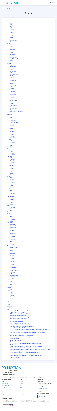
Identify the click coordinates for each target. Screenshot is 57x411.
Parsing (12, 88)
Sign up (21, 383)
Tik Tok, (8, 376)
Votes (11, 78)
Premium (12, 116)
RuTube (9, 139)
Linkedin (9, 259)
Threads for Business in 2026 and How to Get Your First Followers (26, 355)
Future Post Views (14, 72)
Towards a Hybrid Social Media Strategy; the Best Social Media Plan (26, 317)
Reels (11, 31)
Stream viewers (13, 100)
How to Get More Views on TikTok (18, 320)
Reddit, (17, 377)
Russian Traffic (13, 225)
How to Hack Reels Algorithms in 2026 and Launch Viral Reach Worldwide (27, 354)
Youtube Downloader (25, 393)
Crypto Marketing (11, 273)
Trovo (8, 269)
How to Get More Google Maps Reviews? (20, 324)
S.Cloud (9, 213)
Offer (21, 391)
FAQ (8, 303)
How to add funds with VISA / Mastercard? (20, 334)
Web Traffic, (8, 377)
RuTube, (24, 376)
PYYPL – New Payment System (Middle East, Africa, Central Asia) (25, 343)
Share (11, 173)
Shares (11, 52)
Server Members (14, 247)
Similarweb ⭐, (49, 376)
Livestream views (14, 38)
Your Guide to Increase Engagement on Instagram (22, 326)
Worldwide (12, 224)
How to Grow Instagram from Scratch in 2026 (21, 351)
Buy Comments (13, 71)
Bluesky (12, 295)
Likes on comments (14, 74)
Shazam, (43, 377)
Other (8, 290)
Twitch (8, 148)
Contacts (9, 307)
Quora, (24, 377)
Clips (11, 86)
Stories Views (13, 34)
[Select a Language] (46, 2)
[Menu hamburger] (2, 2)
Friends (12, 199)
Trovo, (31, 377)
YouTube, (15, 376)
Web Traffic (10, 222)
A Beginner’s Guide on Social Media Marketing (21, 313)
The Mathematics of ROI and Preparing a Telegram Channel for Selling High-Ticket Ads (31, 347)
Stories (12, 133)
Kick (11, 292)
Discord (9, 245)
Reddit (8, 238)
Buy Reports (13, 80)
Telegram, (20, 376)
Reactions (12, 119)
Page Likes (12, 159)
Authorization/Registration (13, 357)
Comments (12, 29)
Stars (11, 117)
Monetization (13, 105)
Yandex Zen (10, 228)
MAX (8, 205)
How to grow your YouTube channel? (19, 318)
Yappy (11, 298)
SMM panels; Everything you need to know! (20, 315)
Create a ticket (41, 396)
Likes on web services (15, 300)
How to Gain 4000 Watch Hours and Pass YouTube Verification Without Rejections (30, 349)
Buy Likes (12, 68)
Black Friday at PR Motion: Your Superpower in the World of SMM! (26, 346)
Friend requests (14, 249)
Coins (11, 62)
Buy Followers (13, 65)
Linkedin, (28, 377)
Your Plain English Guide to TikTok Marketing (20, 323)
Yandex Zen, (13, 377)
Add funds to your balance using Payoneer (20, 344)
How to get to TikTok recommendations (19, 310)
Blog (8, 309)
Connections (13, 267)
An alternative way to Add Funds (17, 341)
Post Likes (12, 160)
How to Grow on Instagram (16, 321)
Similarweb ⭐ (10, 211)
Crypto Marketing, (37, 377)
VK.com (9, 63)
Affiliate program (6, 394)
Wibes (8, 279)
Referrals (12, 131)
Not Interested (14, 58)
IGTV (11, 27)
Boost (11, 130)
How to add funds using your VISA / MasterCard (21, 335)
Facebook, (31, 376)
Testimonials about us (7, 391)
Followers (12, 24)
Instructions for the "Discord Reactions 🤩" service (22, 337)
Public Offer (23, 394)
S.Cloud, (3, 377)
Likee (8, 188)
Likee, (38, 376)
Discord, (21, 377)
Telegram (9, 114)
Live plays (12, 154)
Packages (12, 21)
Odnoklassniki (10, 196)
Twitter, (35, 376)
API (8, 301)
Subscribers (13, 94)
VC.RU (11, 293)
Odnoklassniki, (43, 376)
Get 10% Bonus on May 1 (16, 340)
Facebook (9, 156)
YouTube (9, 89)
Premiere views (14, 113)
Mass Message (13, 266)
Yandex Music (10, 283)
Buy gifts (12, 83)
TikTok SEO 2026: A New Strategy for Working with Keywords (25, 352)
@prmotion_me (43, 388)
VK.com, (11, 376)
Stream (12, 168)
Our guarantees (11, 306)
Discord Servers (14, 275)
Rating (11, 167)
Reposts (12, 258)
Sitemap (4, 389)
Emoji (11, 250)
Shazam (9, 287)
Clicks (11, 185)
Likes (11, 23)
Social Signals (13, 227)
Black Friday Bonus (14, 338)
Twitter (9, 176)
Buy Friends (13, 66)
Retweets (12, 179)
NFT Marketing (14, 276)
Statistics (12, 37)
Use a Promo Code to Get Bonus (18, 312)
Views (11, 26)
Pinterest (12, 296)
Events (11, 171)
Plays (11, 82)
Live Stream (13, 54)
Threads (12, 32)
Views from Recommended (16, 111)
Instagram (9, 20)
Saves (11, 35)
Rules (8, 304)
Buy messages (13, 85)
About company (5, 383)
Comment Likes (14, 40)
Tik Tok (9, 43)
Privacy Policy (23, 389)
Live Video (12, 77)
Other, (46, 377)
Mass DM (12, 137)
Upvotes (12, 242)
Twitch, (27, 376)
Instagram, (4, 376)
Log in (21, 381)
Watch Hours (13, 99)
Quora (8, 252)
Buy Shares (12, 75)
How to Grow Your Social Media (17, 327)
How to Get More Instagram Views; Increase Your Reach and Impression (27, 332)
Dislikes (12, 109)
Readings (12, 230)
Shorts (11, 103)
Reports (12, 41)
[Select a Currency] (52, 2)
